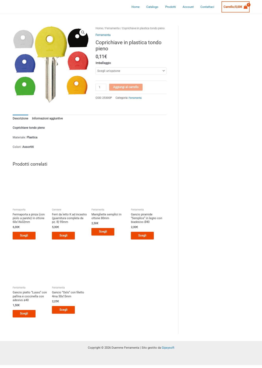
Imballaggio (103, 63)
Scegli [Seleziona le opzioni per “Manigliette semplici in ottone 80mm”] (103, 232)
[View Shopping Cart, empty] (236, 7)
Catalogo (155, 7)
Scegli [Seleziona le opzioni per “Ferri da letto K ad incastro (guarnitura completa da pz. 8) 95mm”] (64, 236)
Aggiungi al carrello (126, 87)
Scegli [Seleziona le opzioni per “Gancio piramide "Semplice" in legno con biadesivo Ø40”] (143, 236)
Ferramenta (112, 28)
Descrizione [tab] (20, 118)
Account (189, 7)
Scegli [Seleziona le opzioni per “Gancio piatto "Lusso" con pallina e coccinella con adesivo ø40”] (25, 314)
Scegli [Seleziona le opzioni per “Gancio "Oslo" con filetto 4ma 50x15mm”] (64, 310)
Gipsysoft (168, 348)
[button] (82, 32)
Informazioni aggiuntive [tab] (47, 118)
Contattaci (208, 7)
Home (139, 7)
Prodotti (172, 7)
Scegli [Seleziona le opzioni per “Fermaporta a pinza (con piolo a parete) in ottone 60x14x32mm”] (25, 236)
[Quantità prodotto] (101, 87)
